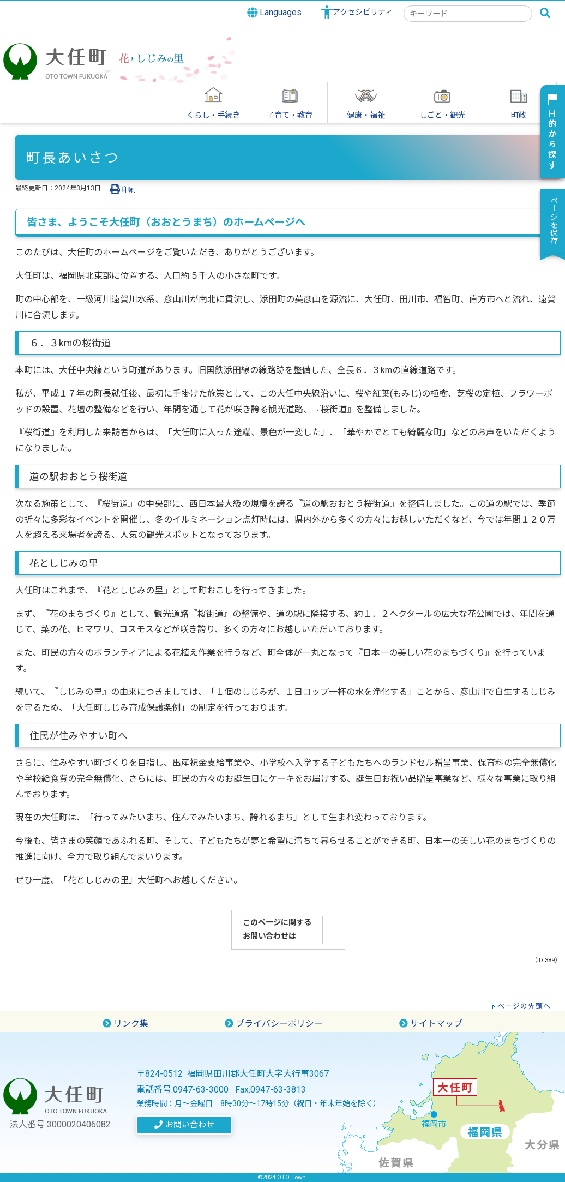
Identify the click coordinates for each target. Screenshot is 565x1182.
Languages (274, 12)
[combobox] (468, 13)
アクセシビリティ (363, 12)
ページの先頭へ (524, 1006)
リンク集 (125, 1023)
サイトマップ (430, 1023)
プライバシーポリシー (274, 1023)
